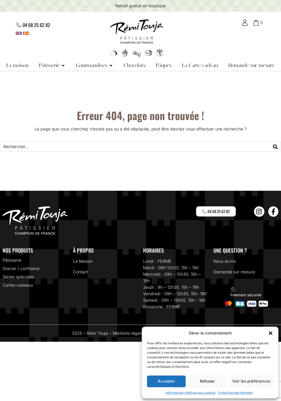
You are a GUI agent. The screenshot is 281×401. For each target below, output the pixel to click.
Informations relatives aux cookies (190, 393)
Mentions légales (129, 333)
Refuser (207, 381)
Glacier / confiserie (21, 268)
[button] (270, 333)
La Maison (83, 261)
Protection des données (235, 393)
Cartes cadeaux (18, 285)
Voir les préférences (251, 381)
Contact (80, 271)
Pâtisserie (12, 260)
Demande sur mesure (234, 271)
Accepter (166, 381)
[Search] (275, 147)
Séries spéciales (18, 276)
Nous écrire (224, 261)
